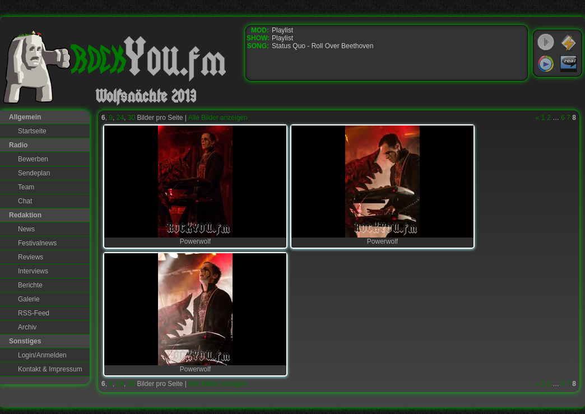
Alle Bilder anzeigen (218, 118)
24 (120, 118)
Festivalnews (37, 243)
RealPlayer (569, 64)
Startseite (32, 131)
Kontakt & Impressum (50, 369)
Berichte (30, 285)
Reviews (30, 257)
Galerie (29, 299)
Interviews (33, 271)
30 (131, 118)
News (26, 229)
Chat (25, 201)
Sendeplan (34, 173)
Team (26, 187)
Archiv (27, 327)
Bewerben (33, 159)
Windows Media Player (546, 64)
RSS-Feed (33, 313)
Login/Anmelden (42, 355)
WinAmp (569, 43)
